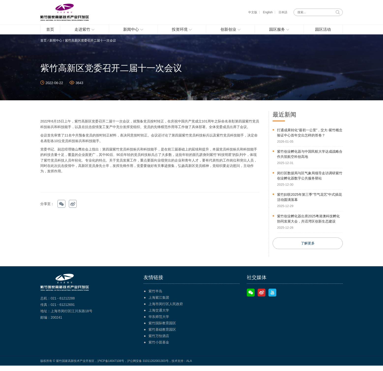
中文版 (252, 12)
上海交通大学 (158, 316)
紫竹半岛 (155, 296)
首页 (43, 46)
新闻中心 (55, 46)
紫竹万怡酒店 (158, 341)
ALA (189, 366)
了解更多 (308, 249)
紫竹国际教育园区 (162, 328)
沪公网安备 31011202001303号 (148, 366)
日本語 (283, 12)
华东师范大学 (158, 322)
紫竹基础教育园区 (162, 335)
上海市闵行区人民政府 (165, 309)
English (268, 12)
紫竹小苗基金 (158, 348)
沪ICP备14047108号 (110, 366)
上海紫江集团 (158, 303)
